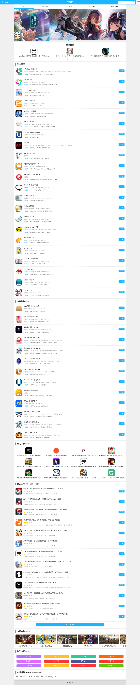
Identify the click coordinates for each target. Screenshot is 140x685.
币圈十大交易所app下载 (23, 677)
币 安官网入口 (35, 677)
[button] (67, 59)
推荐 (26, 484)
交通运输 (114, 6)
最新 (31, 484)
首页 (23, 6)
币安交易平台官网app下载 (48, 677)
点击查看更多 (70, 624)
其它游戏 (91, 6)
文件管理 (68, 6)
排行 (37, 484)
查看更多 (28, 301)
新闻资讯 (45, 6)
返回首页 (70, 683)
